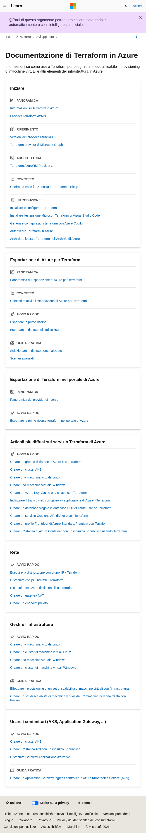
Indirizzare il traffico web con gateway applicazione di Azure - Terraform (60, 500)
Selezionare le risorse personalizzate (36, 350)
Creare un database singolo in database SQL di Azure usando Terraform (61, 508)
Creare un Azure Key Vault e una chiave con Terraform (48, 492)
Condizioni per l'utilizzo (20, 826)
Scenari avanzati (22, 358)
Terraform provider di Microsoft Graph (36, 144)
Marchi (72, 826)
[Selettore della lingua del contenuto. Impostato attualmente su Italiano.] (14, 803)
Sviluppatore (45, 37)
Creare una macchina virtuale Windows (37, 485)
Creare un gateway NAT (27, 595)
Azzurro (25, 37)
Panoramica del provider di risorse (34, 399)
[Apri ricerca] (126, 6)
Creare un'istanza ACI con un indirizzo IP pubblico (45, 749)
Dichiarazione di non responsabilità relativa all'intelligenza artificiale (51, 814)
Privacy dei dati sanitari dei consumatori (85, 820)
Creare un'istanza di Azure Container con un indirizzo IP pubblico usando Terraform (68, 531)
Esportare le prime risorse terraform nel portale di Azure (49, 420)
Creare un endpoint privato (29, 603)
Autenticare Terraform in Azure (31, 231)
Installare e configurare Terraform (33, 208)
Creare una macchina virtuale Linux (35, 477)
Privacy (43, 820)
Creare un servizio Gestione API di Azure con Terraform (49, 515)
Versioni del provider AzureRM (31, 137)
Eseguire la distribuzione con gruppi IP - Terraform (45, 572)
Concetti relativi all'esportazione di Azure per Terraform (48, 301)
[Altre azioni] (137, 36)
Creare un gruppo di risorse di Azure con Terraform (45, 462)
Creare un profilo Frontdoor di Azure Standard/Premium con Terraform (59, 523)
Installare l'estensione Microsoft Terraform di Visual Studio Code (55, 215)
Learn (10, 37)
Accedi (137, 6)
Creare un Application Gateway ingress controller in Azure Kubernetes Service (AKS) (69, 778)
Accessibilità (50, 826)
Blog (7, 820)
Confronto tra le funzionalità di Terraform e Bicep (44, 187)
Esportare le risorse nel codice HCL (35, 330)
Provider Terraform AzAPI (28, 116)
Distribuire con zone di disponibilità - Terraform (42, 588)
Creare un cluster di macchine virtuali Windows (43, 667)
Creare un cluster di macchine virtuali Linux (40, 652)
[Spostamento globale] (4, 6)
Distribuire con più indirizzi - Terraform (36, 580)
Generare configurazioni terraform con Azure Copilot (47, 223)
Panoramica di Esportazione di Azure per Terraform (46, 280)
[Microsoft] (73, 6)
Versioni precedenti (116, 814)
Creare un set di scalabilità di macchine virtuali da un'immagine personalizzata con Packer (68, 698)
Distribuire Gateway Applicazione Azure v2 (40, 757)
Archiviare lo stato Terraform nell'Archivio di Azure (45, 238)
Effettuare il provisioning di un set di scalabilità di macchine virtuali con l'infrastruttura (69, 688)
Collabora (25, 820)
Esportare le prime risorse (28, 322)
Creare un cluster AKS (26, 469)
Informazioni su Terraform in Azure (34, 108)
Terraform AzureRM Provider (30, 165)
